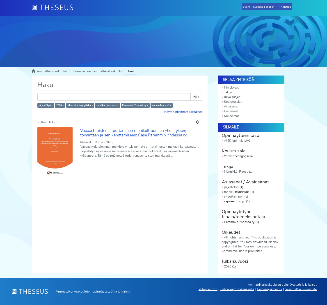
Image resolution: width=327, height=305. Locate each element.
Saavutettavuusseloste (301, 289)
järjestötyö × (46, 105)
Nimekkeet (231, 87)
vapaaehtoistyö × (161, 105)
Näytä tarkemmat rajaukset (183, 112)
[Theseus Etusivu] (54, 8)
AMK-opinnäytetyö (237, 140)
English (269, 7)
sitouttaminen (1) (236, 196)
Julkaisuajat (232, 97)
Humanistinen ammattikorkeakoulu (97, 71)
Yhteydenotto (208, 289)
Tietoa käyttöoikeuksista (237, 289)
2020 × (60, 105)
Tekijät (228, 92)
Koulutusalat (233, 102)
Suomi (247, 7)
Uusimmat (231, 111)
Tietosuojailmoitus (269, 289)
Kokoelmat (231, 116)
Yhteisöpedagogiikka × (80, 105)
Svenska (258, 7)
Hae (196, 97)
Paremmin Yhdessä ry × (135, 105)
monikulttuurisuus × (108, 105)
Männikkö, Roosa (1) (238, 171)
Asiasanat (231, 106)
